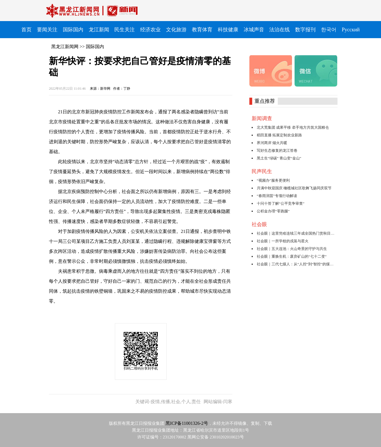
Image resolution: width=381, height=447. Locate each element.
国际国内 (95, 46)
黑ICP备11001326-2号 (186, 423)
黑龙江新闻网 (64, 46)
